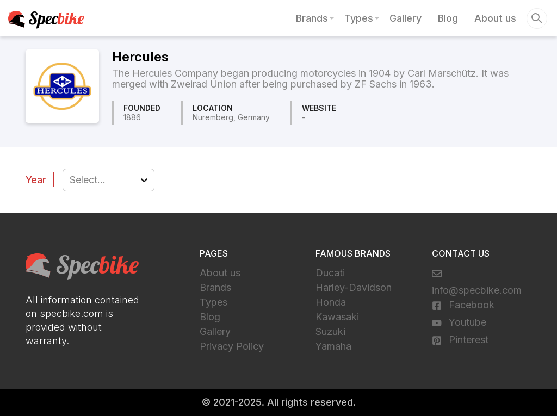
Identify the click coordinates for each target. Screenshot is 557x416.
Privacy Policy (232, 346)
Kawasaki (337, 316)
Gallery (405, 18)
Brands (312, 18)
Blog (448, 18)
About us (495, 18)
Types (358, 18)
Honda (330, 302)
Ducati (330, 272)
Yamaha (333, 346)
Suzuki (330, 331)
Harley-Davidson (353, 287)
